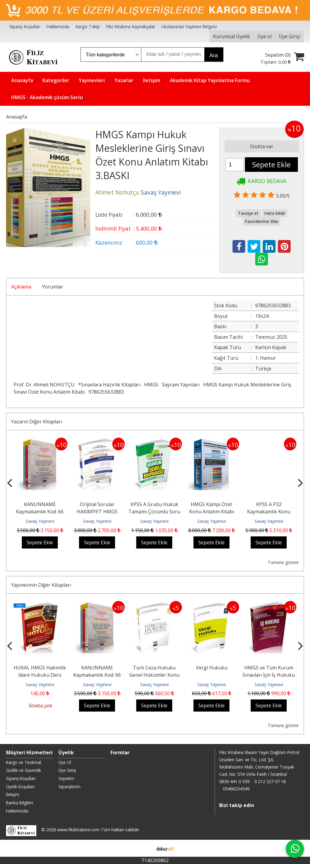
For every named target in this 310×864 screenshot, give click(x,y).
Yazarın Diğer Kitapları (36, 421)
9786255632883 (106, 392)
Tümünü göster (283, 562)
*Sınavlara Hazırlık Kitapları (109, 384)
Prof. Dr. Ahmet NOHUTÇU (44, 384)
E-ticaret (145, 848)
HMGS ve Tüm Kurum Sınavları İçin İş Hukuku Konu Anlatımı (268, 675)
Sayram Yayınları (181, 384)
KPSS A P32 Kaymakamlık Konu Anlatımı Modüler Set (268, 511)
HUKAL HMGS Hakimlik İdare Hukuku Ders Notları (40, 675)
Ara (213, 55)
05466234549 (236, 789)
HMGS (151, 384)
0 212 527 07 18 (270, 781)
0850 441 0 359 (234, 781)
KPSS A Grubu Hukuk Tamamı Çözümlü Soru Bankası (154, 511)
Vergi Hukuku (211, 667)
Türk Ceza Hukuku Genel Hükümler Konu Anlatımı (154, 675)
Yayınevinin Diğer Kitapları (41, 585)
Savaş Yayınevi (40, 521)
